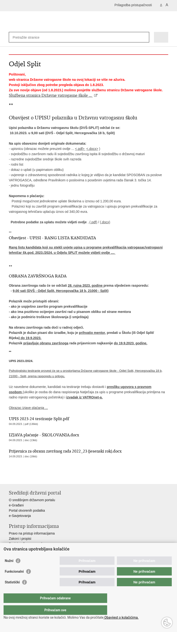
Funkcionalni (14, 581)
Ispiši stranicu (11, 476)
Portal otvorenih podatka (27, 510)
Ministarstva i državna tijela (29, 549)
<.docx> (92, 149)
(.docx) (105, 222)
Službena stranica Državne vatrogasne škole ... (51, 95)
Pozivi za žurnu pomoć (25, 544)
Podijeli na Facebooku (21, 476)
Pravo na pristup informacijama (32, 533)
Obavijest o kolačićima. (121, 617)
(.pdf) (93, 222)
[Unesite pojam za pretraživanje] (29, 37)
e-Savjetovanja (20, 516)
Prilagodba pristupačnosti (133, 5)
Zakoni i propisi (20, 538)
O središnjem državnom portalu (32, 500)
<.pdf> (80, 149)
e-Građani (16, 505)
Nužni (9, 570)
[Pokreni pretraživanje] (144, 37)
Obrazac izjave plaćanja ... (28, 408)
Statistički (12, 592)
